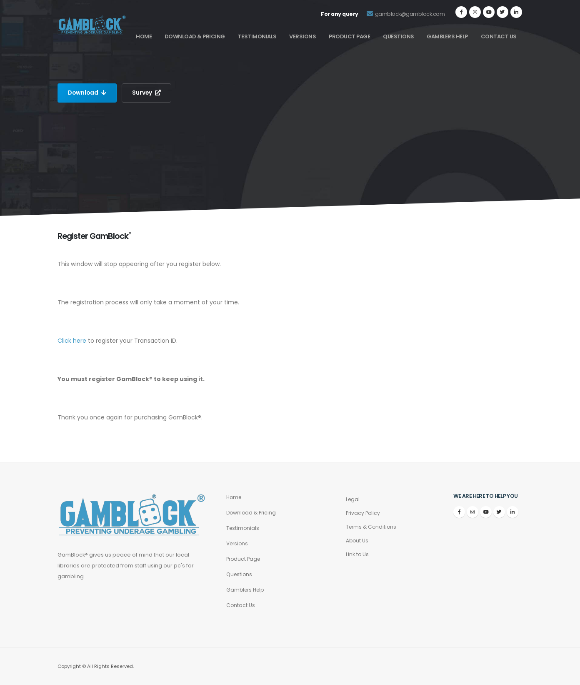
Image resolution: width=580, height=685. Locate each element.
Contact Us (499, 36)
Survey (147, 93)
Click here (72, 340)
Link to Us (357, 554)
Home (144, 36)
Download (88, 93)
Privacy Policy (364, 513)
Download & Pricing (195, 36)
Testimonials (257, 36)
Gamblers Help (447, 36)
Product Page (349, 36)
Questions (398, 36)
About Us (357, 540)
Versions (302, 36)
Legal (353, 499)
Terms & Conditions (372, 526)
